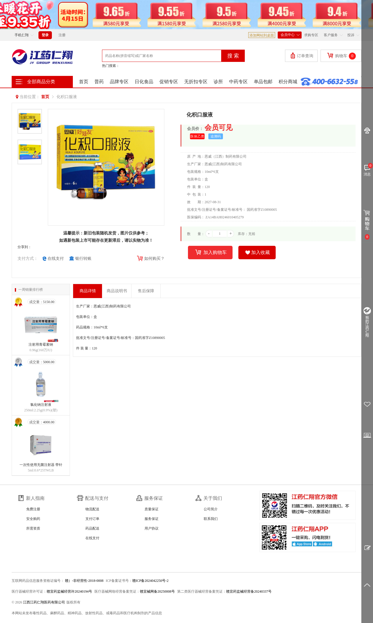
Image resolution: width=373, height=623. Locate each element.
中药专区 (238, 81)
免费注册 (33, 509)
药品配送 (92, 528)
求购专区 (311, 35)
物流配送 (92, 509)
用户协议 (152, 528)
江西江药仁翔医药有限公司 (44, 602)
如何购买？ (150, 258)
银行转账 (80, 258)
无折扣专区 (195, 81)
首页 (83, 81)
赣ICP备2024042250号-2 (150, 581)
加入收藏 (257, 252)
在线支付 (53, 258)
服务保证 (152, 519)
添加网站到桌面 (261, 35)
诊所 (218, 81)
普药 (99, 81)
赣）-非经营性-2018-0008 (83, 581)
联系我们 (211, 519)
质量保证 (152, 509)
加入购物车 (211, 252)
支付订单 (92, 519)
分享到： (24, 247)
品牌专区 (119, 81)
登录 (45, 35)
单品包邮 (263, 81)
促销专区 (168, 81)
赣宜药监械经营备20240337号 (249, 591)
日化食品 (144, 81)
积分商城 (288, 81)
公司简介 (211, 509)
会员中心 (290, 34)
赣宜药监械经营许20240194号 (69, 591)
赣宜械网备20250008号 (157, 591)
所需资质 (33, 528)
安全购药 (33, 519)
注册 (62, 35)
